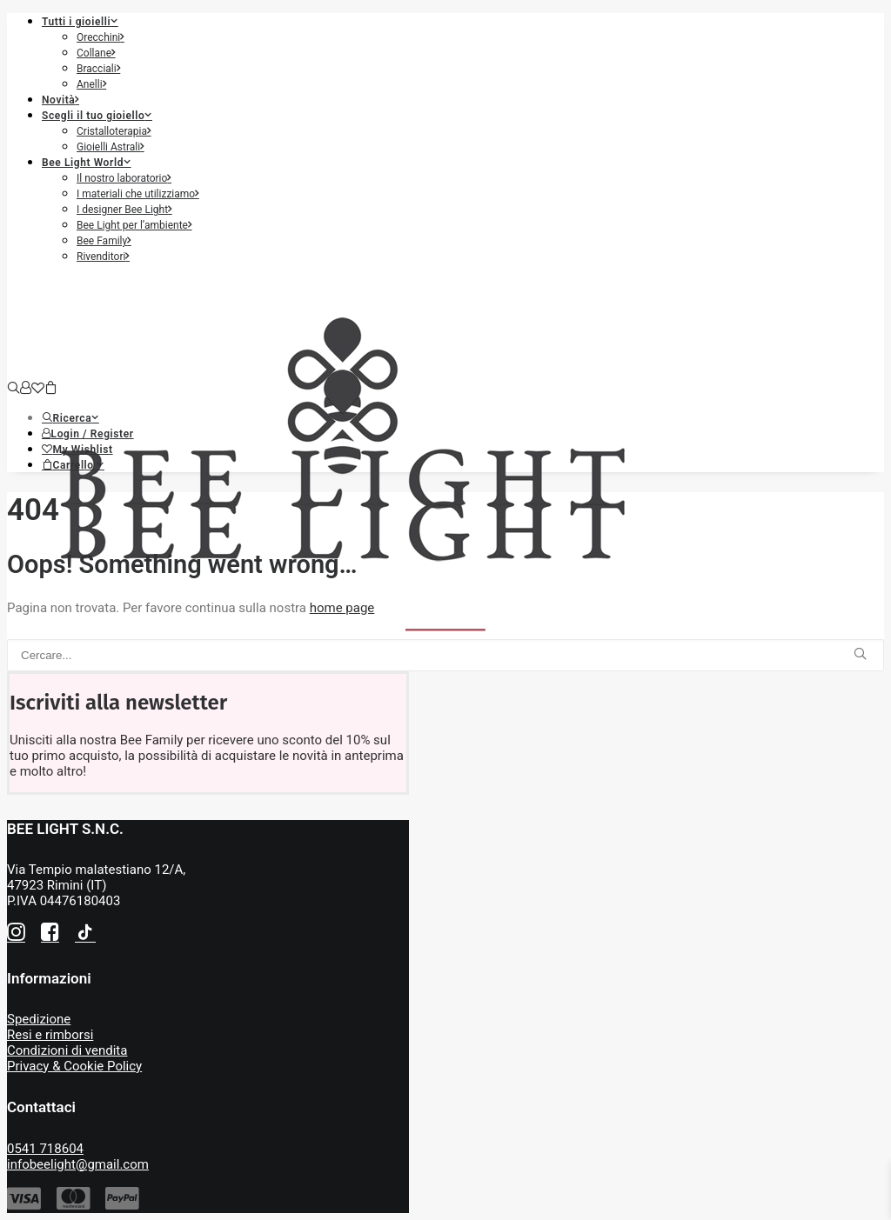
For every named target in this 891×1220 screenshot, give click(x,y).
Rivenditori (103, 256)
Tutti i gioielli (80, 22)
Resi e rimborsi (50, 1035)
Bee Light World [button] (86, 163)
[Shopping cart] (50, 389)
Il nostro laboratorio (124, 178)
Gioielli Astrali (110, 147)
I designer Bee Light (124, 209)
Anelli (91, 84)
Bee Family (104, 241)
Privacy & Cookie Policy (74, 1066)
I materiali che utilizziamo (138, 194)
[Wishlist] (37, 389)
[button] (70, 418)
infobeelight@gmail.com (78, 1164)
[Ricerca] (13, 389)
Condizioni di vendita (67, 1050)
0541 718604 (45, 1149)
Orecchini (100, 37)
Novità (60, 100)
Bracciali (98, 69)
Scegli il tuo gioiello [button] (97, 116)
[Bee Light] (445, 329)
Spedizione (38, 1019)
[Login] (25, 389)
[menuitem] (463, 52)
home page (342, 608)
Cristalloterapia (114, 131)
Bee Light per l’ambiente (134, 225)
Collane (96, 53)
